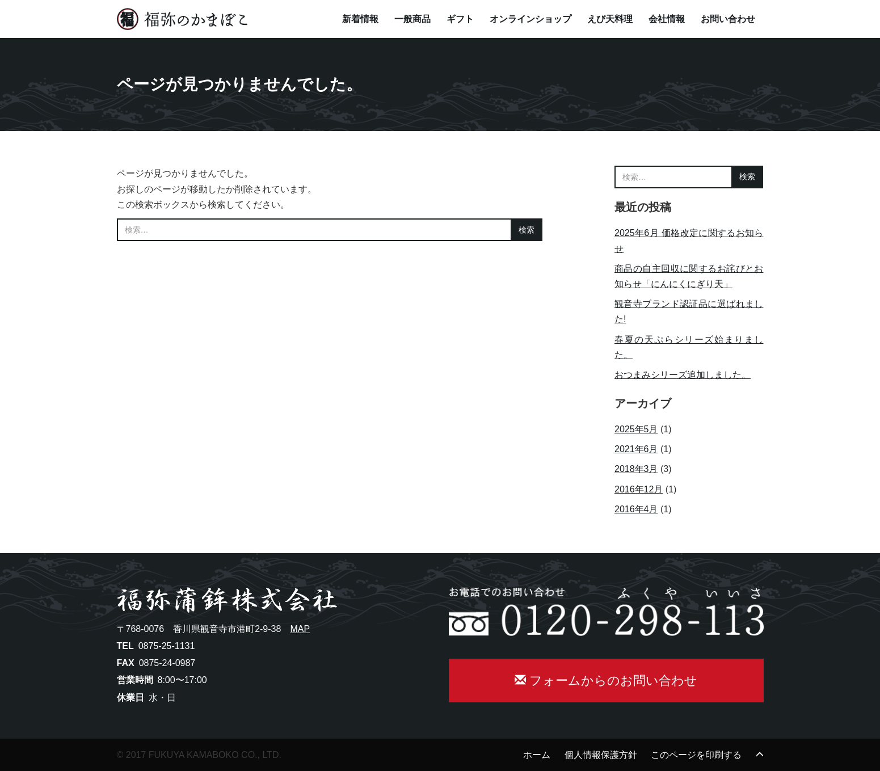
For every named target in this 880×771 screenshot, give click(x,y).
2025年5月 (636, 429)
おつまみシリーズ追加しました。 (682, 375)
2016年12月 (638, 489)
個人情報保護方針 (601, 755)
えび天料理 (610, 19)
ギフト (460, 19)
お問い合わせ (728, 19)
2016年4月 (636, 509)
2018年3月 (636, 469)
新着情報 (360, 19)
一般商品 (412, 19)
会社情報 (667, 19)
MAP (300, 629)
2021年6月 (636, 449)
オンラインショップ (530, 19)
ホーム (536, 755)
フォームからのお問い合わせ (606, 680)
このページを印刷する (696, 755)
